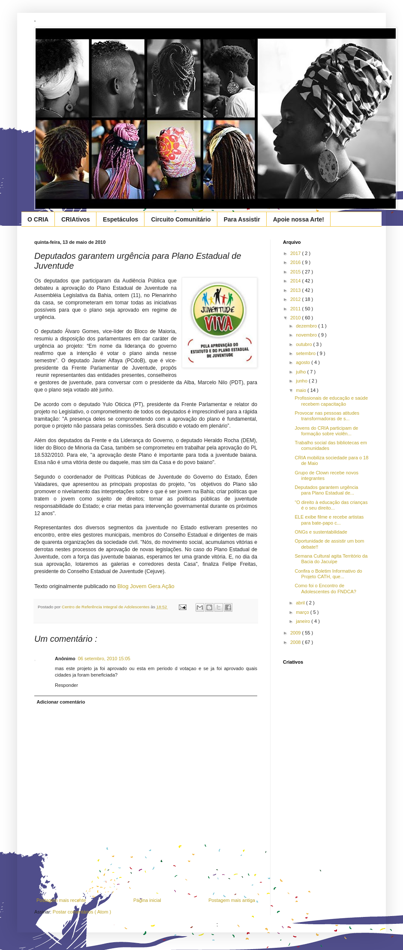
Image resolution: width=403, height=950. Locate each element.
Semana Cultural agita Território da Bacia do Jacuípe (331, 558)
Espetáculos (120, 219)
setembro (306, 353)
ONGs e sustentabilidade (321, 531)
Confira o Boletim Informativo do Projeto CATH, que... (328, 573)
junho (302, 380)
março (303, 612)
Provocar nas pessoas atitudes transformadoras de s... (327, 415)
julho (301, 371)
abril (301, 602)
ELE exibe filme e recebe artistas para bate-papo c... (329, 519)
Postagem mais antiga (231, 900)
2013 (296, 290)
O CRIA (37, 219)
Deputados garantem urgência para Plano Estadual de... (326, 490)
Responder (66, 685)
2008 (296, 642)
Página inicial (147, 900)
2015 (296, 271)
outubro (304, 344)
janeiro (303, 621)
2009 (296, 632)
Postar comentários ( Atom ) (82, 911)
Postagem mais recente (61, 900)
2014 (296, 280)
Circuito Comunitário (181, 219)
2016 (296, 262)
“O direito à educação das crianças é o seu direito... (331, 505)
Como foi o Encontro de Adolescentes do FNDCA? (325, 588)
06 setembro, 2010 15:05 (104, 658)
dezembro (307, 325)
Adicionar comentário (61, 701)
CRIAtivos (75, 219)
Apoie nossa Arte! (298, 219)
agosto (303, 362)
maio (301, 390)
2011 (296, 308)
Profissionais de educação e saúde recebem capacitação (331, 400)
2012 (296, 299)
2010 (296, 317)
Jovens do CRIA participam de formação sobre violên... (326, 430)
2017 (296, 253)
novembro (307, 334)
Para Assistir (242, 219)
